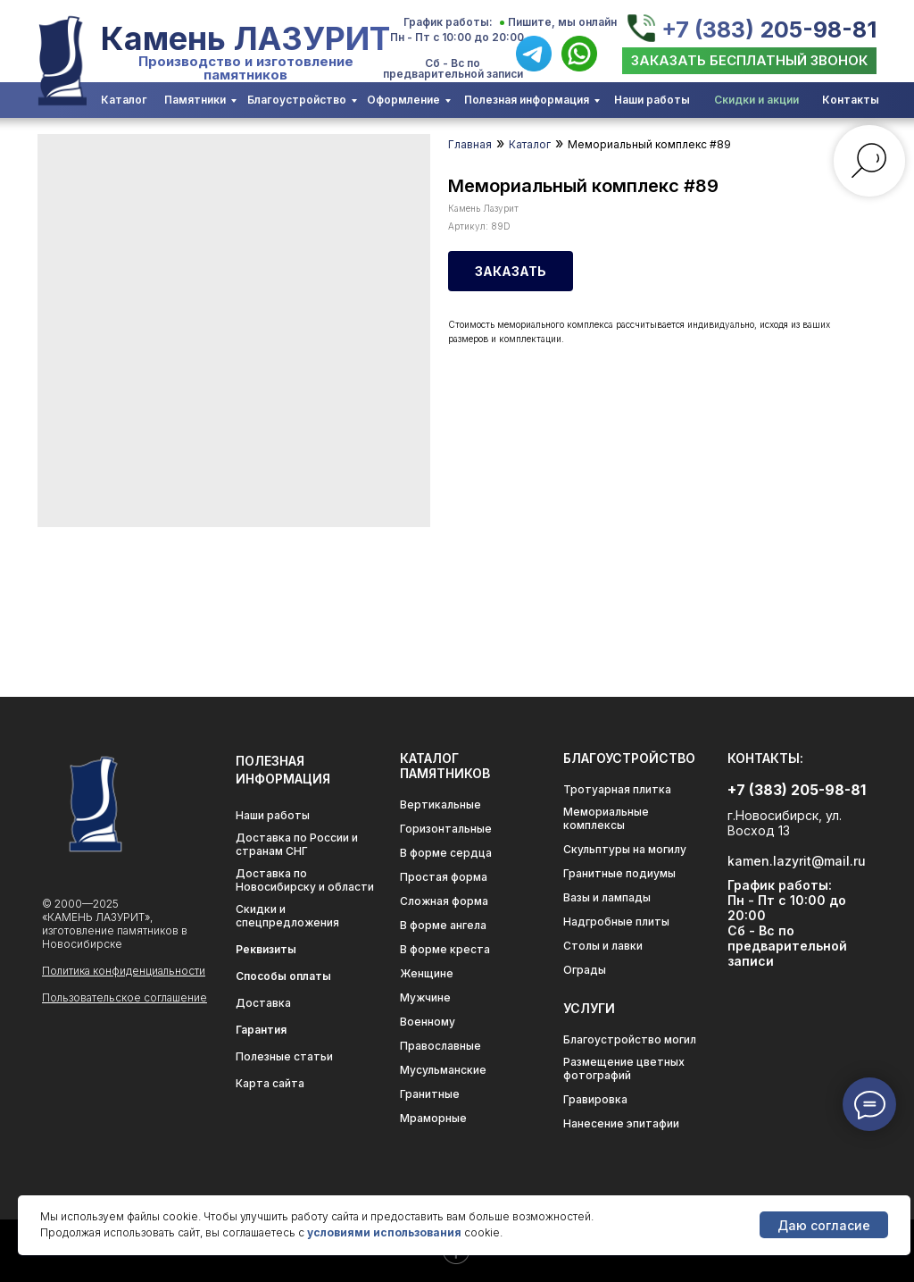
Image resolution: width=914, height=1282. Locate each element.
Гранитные (430, 1094)
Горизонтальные (446, 828)
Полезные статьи (284, 1056)
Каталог (124, 99)
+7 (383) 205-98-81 (769, 29)
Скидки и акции (756, 99)
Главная (470, 144)
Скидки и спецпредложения (287, 915)
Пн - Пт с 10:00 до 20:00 (457, 37)
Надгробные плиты (616, 921)
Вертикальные (440, 804)
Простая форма (443, 877)
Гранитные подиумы (619, 873)
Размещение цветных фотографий (624, 1068)
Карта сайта (270, 1083)
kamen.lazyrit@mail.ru (796, 860)
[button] (749, 60)
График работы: (448, 22)
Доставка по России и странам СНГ (297, 844)
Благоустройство (296, 99)
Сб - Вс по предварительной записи (453, 68)
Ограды (584, 969)
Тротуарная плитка (617, 789)
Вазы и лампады (607, 897)
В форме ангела (443, 925)
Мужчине (425, 997)
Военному (427, 1021)
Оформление (403, 99)
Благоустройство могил (629, 1039)
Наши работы (652, 99)
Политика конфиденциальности (123, 970)
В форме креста (445, 949)
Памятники (195, 99)
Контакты (850, 99)
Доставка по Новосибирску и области (305, 880)
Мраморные (433, 1118)
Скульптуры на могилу (624, 849)
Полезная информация (526, 99)
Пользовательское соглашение (124, 997)
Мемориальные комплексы (606, 818)
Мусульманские (443, 1070)
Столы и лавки (603, 945)
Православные (440, 1045)
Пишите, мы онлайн (562, 22)
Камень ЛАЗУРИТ (245, 38)
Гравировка (595, 1099)
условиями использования (384, 1232)
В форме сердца (446, 852)
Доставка (263, 1003)
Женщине (426, 973)
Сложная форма (444, 901)
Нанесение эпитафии (621, 1123)
